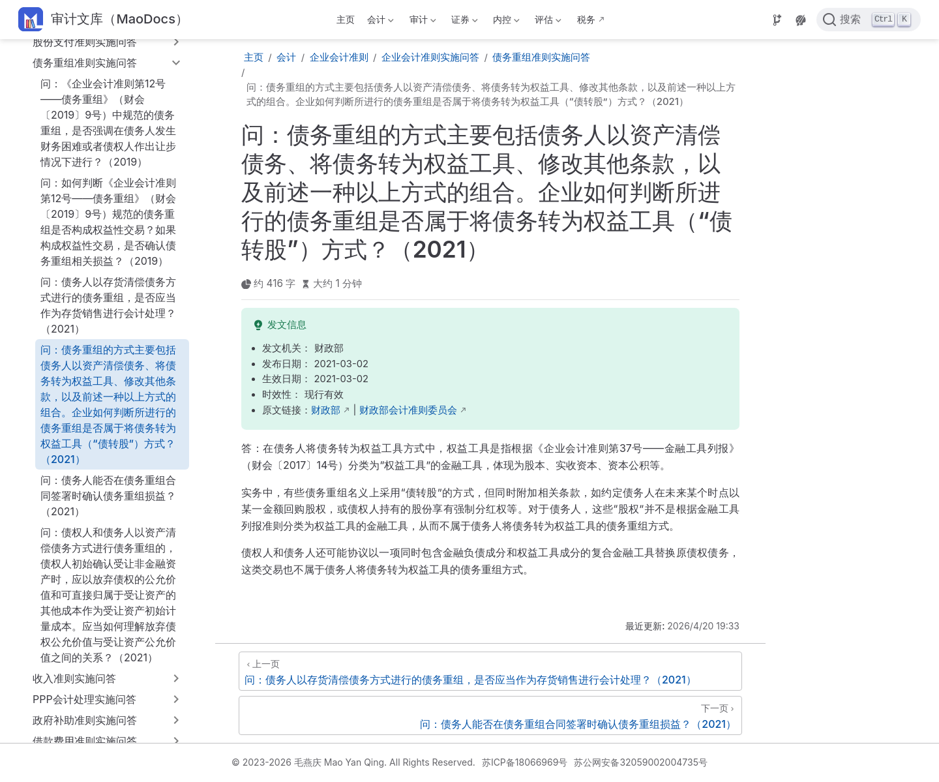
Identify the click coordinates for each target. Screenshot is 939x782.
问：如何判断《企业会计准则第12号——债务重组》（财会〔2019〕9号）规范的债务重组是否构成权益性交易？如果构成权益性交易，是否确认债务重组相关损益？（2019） (108, 221)
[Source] (777, 20)
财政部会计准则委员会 (408, 410)
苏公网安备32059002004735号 (641, 762)
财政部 (325, 410)
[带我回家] (103, 20)
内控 (505, 22)
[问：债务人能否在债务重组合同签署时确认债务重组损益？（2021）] (490, 715)
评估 (547, 22)
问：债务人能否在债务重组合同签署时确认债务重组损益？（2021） (108, 496)
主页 (345, 19)
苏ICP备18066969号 (525, 762)
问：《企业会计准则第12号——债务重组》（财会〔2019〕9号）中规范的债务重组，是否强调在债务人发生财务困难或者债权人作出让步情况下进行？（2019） (108, 122)
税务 (586, 19)
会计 (379, 22)
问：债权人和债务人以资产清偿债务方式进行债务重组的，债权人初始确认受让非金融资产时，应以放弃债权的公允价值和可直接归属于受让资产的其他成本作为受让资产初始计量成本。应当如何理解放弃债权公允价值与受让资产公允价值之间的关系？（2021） (108, 595)
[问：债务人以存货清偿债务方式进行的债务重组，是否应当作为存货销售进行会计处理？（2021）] (490, 671)
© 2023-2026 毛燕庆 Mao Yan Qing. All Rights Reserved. (353, 762)
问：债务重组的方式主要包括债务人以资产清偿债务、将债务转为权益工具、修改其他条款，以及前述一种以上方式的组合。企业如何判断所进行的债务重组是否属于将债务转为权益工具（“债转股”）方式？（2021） (108, 404)
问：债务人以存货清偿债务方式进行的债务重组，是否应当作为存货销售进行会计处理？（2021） (108, 305)
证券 (463, 22)
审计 (421, 22)
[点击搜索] (868, 19)
